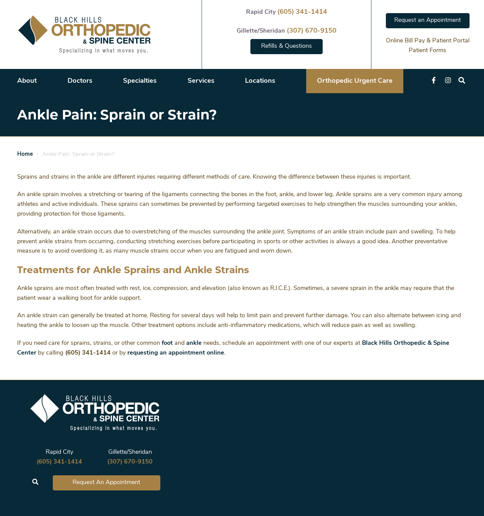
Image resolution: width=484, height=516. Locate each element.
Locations (260, 81)
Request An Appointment (106, 482)
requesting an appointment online (175, 353)
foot (167, 343)
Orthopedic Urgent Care (355, 81)
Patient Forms (427, 50)
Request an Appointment (427, 20)
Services (201, 81)
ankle (194, 343)
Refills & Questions (286, 46)
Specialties (140, 81)
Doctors (80, 81)
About (27, 81)
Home (25, 154)
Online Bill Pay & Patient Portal (428, 41)
